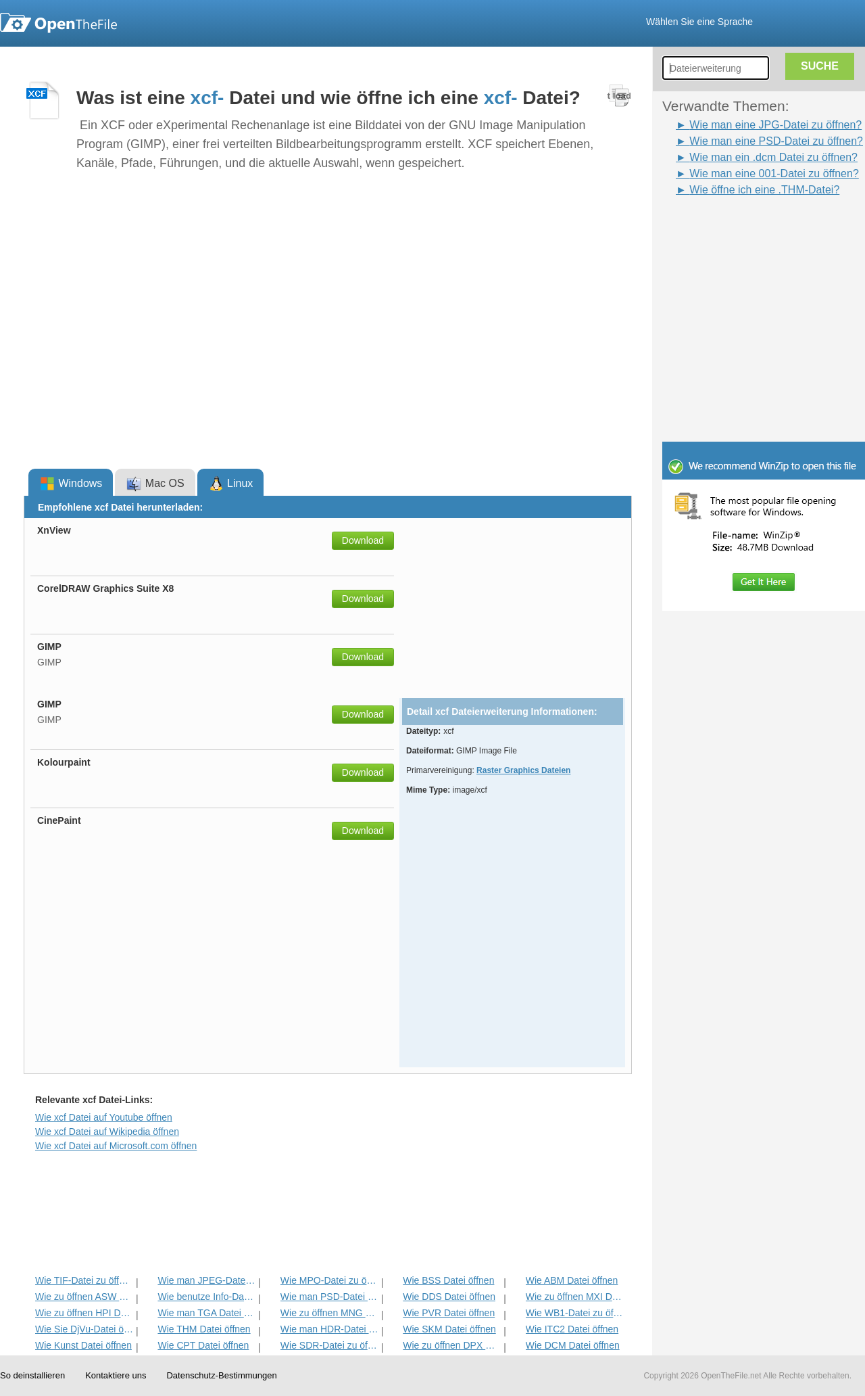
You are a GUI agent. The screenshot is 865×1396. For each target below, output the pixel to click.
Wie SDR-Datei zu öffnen (329, 1345)
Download (363, 540)
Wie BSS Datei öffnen (448, 1280)
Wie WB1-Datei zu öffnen (575, 1312)
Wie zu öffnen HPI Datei (84, 1312)
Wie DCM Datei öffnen (573, 1345)
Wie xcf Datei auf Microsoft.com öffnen (116, 1145)
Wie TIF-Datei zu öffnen (84, 1280)
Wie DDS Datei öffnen (449, 1296)
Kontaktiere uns (115, 1375)
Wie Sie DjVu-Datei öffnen (84, 1329)
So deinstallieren (32, 1375)
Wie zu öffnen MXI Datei (575, 1296)
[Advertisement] (743, 228)
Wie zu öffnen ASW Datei (84, 1296)
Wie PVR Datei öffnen (449, 1312)
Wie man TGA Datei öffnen (206, 1312)
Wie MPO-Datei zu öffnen (329, 1280)
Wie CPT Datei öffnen (203, 1345)
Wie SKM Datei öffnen (449, 1329)
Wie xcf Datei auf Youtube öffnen (103, 1117)
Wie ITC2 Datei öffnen (572, 1329)
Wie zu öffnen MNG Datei (329, 1312)
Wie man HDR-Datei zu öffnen (329, 1329)
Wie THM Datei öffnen (203, 1329)
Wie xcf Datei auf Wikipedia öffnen (107, 1131)
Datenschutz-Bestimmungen (221, 1375)
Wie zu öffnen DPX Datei (452, 1345)
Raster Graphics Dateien (523, 770)
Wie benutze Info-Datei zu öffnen (206, 1296)
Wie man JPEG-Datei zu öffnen (206, 1280)
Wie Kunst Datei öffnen (83, 1345)
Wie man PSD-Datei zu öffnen (329, 1296)
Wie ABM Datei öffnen (572, 1280)
